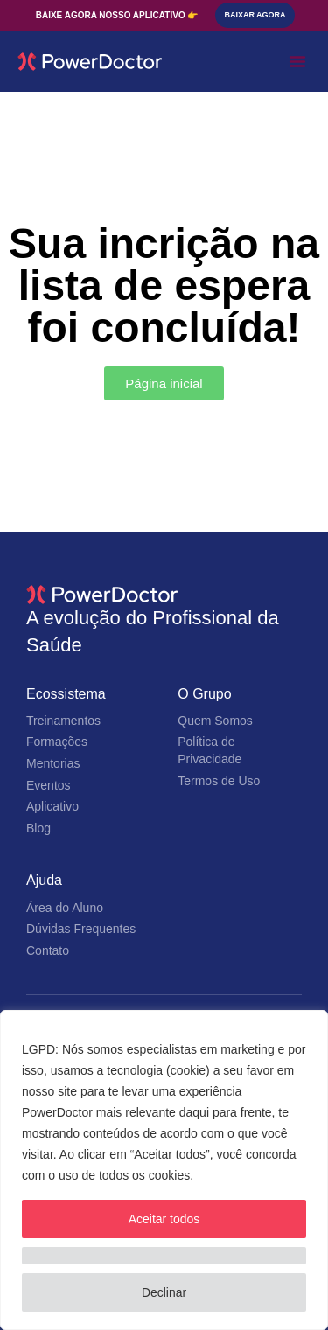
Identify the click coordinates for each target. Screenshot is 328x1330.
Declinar (164, 1292)
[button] (297, 61)
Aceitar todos (164, 1219)
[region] (164, 1170)
